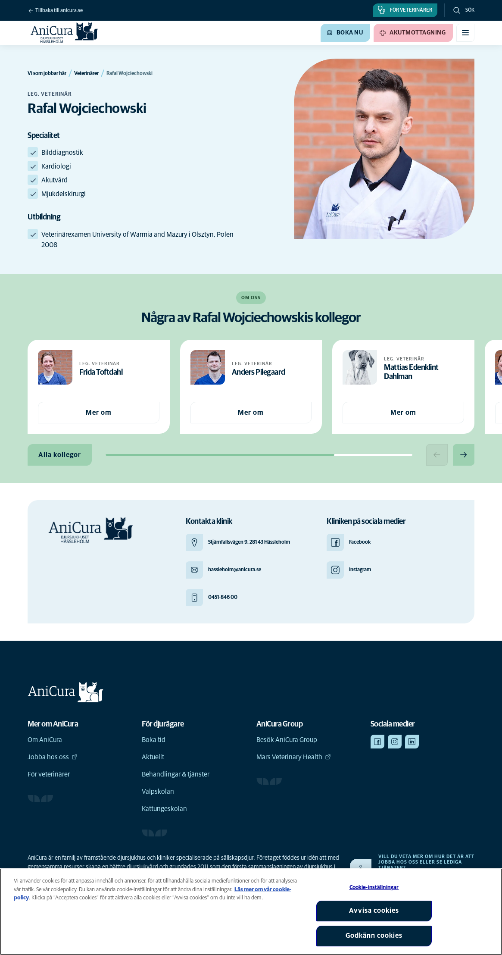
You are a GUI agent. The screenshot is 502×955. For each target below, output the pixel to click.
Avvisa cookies (374, 910)
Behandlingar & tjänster (175, 774)
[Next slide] (463, 455)
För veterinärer (49, 774)
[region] (251, 911)
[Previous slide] (437, 455)
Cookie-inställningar (374, 887)
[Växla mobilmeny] (465, 33)
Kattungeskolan (164, 808)
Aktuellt (153, 757)
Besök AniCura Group (286, 739)
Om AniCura (45, 739)
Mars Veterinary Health (293, 757)
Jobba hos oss (53, 757)
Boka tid (153, 739)
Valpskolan (158, 791)
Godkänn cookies (374, 935)
